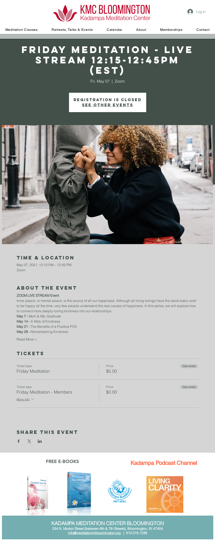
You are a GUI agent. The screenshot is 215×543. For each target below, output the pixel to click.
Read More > (27, 339)
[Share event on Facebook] (19, 441)
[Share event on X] (29, 441)
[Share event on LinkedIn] (40, 441)
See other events (107, 104)
